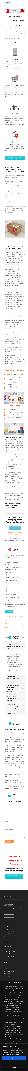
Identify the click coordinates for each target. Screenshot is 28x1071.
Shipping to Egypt (17, 990)
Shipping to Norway (18, 1011)
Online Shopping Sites (9, 949)
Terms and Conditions (9, 931)
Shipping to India (19, 995)
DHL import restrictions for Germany (14, 620)
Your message (15, 833)
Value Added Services (9, 951)
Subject (15, 823)
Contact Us (7, 973)
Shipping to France (9, 993)
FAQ (5, 966)
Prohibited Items (8, 969)
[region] (14, 1057)
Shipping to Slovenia (9, 1043)
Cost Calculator (15, 528)
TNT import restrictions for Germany (14, 616)
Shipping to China (8, 990)
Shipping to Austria (19, 993)
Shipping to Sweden (16, 1007)
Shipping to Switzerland (10, 1013)
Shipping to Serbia (8, 1022)
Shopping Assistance (9, 954)
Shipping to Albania (16, 1028)
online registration (9, 64)
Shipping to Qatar (16, 1003)
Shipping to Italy (8, 999)
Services (6, 929)
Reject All (14, 1067)
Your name (15, 807)
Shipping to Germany (9, 995)
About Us (6, 926)
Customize (14, 1062)
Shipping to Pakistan (12, 1016)
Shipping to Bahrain (19, 986)
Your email (15, 815)
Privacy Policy (7, 934)
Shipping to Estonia (12, 1032)
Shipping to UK (16, 1009)
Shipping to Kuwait (14, 1001)
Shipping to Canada (19, 988)
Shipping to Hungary (15, 1041)
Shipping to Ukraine (9, 997)
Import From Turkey (9, 956)
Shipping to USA (8, 1011)
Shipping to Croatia (9, 1026)
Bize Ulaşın (7, 976)
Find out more (9, 786)
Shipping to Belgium (14, 1018)
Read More (9, 611)
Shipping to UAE (8, 1009)
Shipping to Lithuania (9, 1030)
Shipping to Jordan (9, 986)
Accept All (14, 1058)
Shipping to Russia (9, 988)
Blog (5, 936)
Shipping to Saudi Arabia (10, 1005)
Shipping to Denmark (13, 1034)
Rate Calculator (8, 946)
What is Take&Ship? (9, 971)
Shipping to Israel (18, 997)
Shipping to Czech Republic (11, 1039)
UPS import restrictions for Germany (14, 624)
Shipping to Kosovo (18, 1024)
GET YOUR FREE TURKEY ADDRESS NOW (14, 876)
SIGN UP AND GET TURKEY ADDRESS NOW (15, 158)
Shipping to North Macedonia (16, 1020)
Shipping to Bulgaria (14, 1037)
